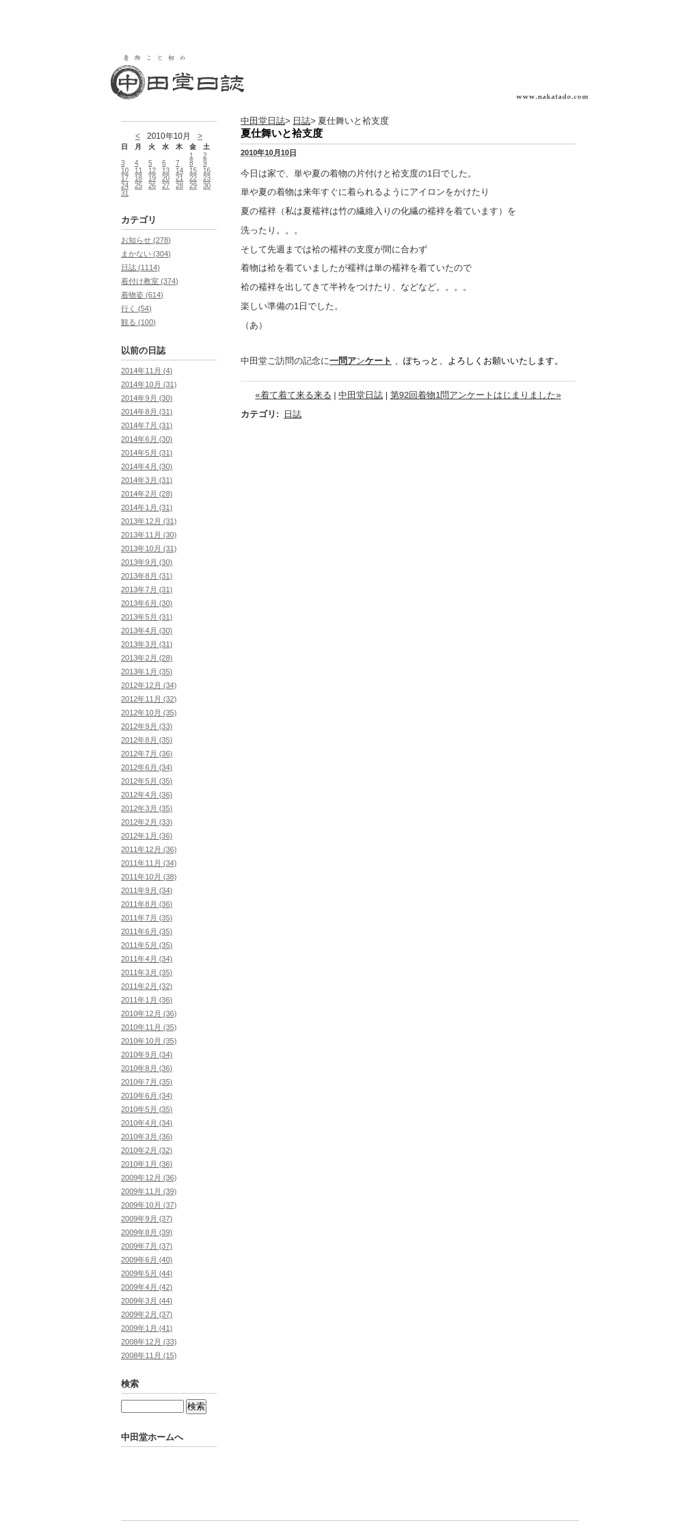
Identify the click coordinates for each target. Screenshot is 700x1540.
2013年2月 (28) (146, 658)
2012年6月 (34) (146, 767)
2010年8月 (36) (146, 1068)
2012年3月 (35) (146, 808)
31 (125, 193)
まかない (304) (146, 254)
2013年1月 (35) (146, 671)
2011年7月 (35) (146, 918)
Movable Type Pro (193, 1491)
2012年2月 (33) (146, 822)
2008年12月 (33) (148, 1342)
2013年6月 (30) (146, 603)
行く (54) (136, 308)
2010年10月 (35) (148, 1041)
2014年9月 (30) (146, 398)
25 (138, 185)
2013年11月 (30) (148, 535)
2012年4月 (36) (146, 795)
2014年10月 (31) (148, 384)
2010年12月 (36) (148, 1013)
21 (179, 178)
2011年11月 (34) (148, 863)
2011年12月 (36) (148, 849)
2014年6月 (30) (146, 439)
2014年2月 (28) (146, 494)
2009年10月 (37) (148, 1205)
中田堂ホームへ (152, 1437)
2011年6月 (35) (146, 931)
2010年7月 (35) (146, 1082)
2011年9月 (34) (146, 890)
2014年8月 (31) (146, 412)
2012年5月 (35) (146, 781)
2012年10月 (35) (148, 712)
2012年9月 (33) (146, 726)
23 (207, 178)
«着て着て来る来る (293, 395)
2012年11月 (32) (148, 699)
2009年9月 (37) (146, 1218)
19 (152, 178)
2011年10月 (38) (148, 877)
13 (166, 170)
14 (179, 170)
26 (152, 185)
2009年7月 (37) (146, 1246)
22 (193, 178)
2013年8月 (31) (146, 576)
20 (166, 178)
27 (166, 185)
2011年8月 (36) (146, 904)
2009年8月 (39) (146, 1232)
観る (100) (138, 322)
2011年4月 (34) (146, 959)
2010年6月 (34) (146, 1095)
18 (138, 178)
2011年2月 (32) (146, 986)
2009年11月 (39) (148, 1191)
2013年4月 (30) (146, 630)
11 (138, 170)
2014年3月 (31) (146, 480)
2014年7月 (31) (146, 425)
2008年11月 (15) (148, 1355)
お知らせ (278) (146, 240)
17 (125, 178)
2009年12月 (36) (148, 1177)
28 (179, 185)
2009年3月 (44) (146, 1301)
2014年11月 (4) (146, 371)
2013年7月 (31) (146, 589)
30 (207, 185)
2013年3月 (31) (146, 644)
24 (125, 185)
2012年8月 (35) (146, 740)
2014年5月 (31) (146, 453)
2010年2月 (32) (146, 1150)
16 (207, 170)
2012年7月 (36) (146, 753)
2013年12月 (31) (148, 521)
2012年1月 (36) (146, 836)
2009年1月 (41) (146, 1328)
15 (193, 170)
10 (125, 170)
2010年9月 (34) (146, 1054)
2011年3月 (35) (146, 972)
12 (152, 170)
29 (193, 185)
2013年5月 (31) (146, 617)
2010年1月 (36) (146, 1164)
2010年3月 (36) (146, 1136)
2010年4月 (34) (146, 1123)
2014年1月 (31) (146, 507)
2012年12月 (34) (148, 685)
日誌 (301, 121)
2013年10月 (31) (148, 548)
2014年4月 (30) (146, 466)
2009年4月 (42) (146, 1287)
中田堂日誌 (263, 121)
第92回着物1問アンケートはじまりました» (475, 395)
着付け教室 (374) (149, 281)
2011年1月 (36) (146, 1000)
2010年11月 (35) (148, 1027)
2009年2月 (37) (146, 1314)
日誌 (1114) (140, 267)
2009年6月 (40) (146, 1260)
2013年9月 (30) (146, 562)
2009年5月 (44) (146, 1273)
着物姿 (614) (142, 295)
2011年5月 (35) (146, 945)
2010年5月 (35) (146, 1109)
